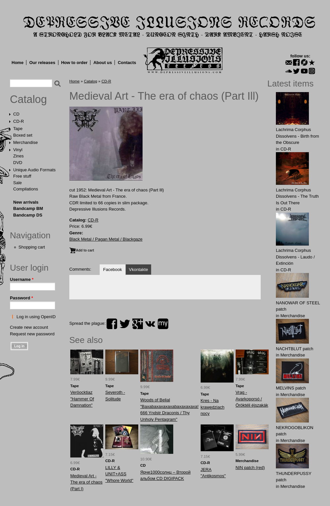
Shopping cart (31, 247)
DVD (17, 162)
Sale (17, 182)
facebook (112, 324)
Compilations (25, 188)
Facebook (112, 269)
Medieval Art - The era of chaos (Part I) (86, 482)
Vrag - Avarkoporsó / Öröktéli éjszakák (252, 399)
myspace (163, 324)
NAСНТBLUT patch (294, 348)
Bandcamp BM (28, 208)
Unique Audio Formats (34, 169)
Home (17, 62)
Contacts (127, 62)
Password (21, 297)
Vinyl (17, 149)
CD (16, 114)
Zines (18, 155)
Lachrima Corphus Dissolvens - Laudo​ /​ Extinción (295, 257)
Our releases (42, 62)
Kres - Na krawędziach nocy (212, 407)
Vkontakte (138, 269)
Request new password (32, 333)
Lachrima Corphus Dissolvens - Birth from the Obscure (297, 136)
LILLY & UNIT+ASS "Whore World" (119, 474)
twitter (124, 324)
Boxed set (22, 135)
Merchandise (25, 142)
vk (150, 324)
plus (137, 324)
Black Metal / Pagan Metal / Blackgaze (106, 239)
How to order (74, 62)
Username (22, 279)
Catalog (28, 99)
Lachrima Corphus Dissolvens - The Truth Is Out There (297, 196)
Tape (17, 128)
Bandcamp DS (27, 215)
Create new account (29, 327)
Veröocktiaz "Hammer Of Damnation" (82, 399)
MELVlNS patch (291, 388)
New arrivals (26, 202)
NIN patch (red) (250, 467)
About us (102, 62)
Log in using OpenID (36, 316)
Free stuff (22, 176)
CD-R (18, 121)
